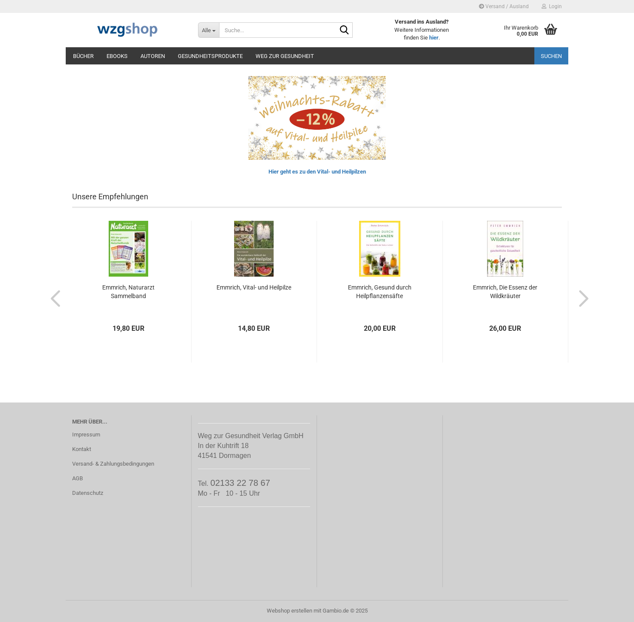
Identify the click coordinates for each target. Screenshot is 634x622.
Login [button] (552, 6)
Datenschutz (87, 493)
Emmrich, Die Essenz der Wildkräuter (505, 291)
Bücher (83, 56)
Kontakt (81, 449)
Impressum (86, 434)
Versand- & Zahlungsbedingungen (113, 463)
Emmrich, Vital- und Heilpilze (253, 287)
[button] (53, 298)
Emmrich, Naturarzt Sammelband (128, 291)
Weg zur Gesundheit (285, 56)
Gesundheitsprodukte (210, 56)
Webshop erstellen (289, 610)
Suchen (551, 56)
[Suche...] (208, 30)
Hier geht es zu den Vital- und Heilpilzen (317, 171)
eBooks (117, 56)
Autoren (152, 56)
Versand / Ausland (504, 6)
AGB (77, 478)
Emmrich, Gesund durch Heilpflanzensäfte (379, 291)
